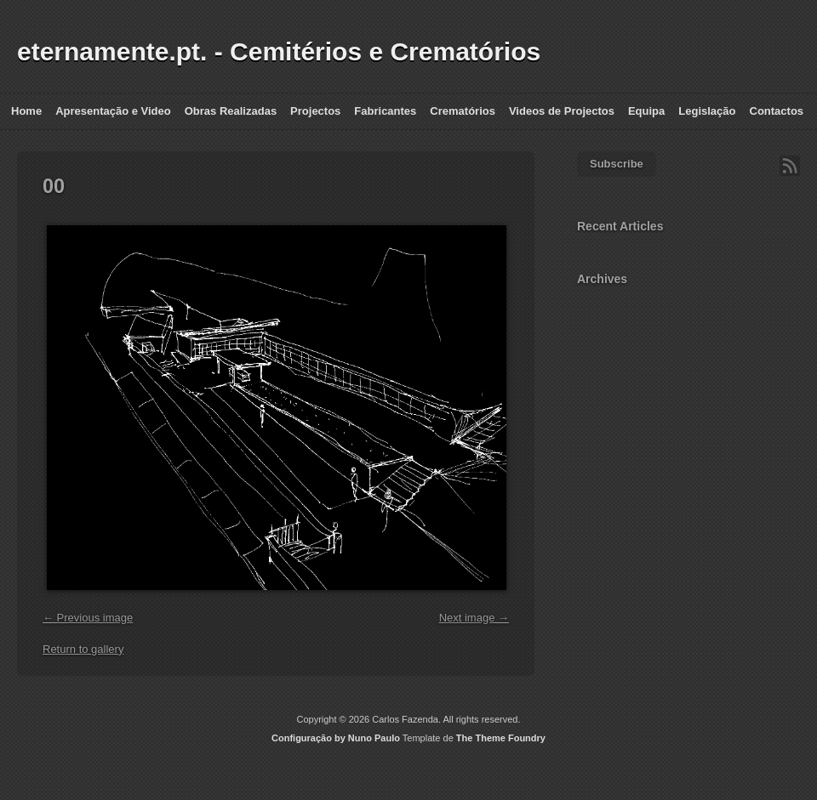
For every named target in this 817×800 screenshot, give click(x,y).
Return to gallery (83, 649)
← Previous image (88, 617)
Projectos (315, 111)
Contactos (777, 111)
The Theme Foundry (501, 738)
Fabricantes (385, 111)
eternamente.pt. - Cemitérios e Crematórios (278, 51)
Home (26, 111)
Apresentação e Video (113, 111)
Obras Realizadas (231, 111)
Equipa (646, 111)
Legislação (706, 111)
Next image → (474, 617)
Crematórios (462, 111)
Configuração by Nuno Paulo (335, 738)
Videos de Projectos (561, 111)
